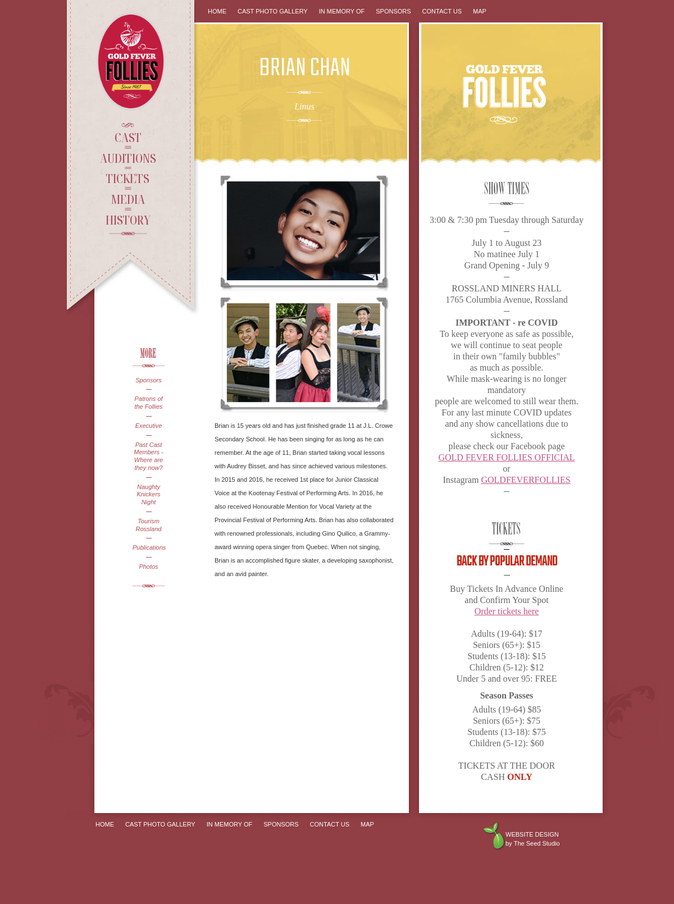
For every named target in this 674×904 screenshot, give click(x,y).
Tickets (127, 178)
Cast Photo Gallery (273, 11)
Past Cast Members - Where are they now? (148, 456)
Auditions (128, 158)
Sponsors (148, 380)
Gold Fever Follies (132, 61)
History (128, 219)
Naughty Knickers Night (148, 494)
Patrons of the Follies (148, 402)
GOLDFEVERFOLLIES (525, 480)
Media (128, 199)
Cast (128, 137)
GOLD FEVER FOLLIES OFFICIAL (506, 457)
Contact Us (442, 11)
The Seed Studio (537, 843)
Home (217, 11)
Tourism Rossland (149, 525)
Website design (532, 834)
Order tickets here (507, 611)
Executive (148, 425)
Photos (148, 566)
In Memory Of (342, 11)
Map (479, 11)
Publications (149, 547)
